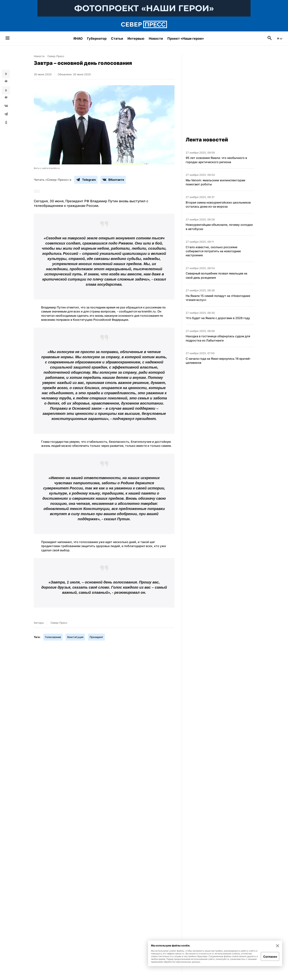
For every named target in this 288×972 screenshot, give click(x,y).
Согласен (270, 956)
